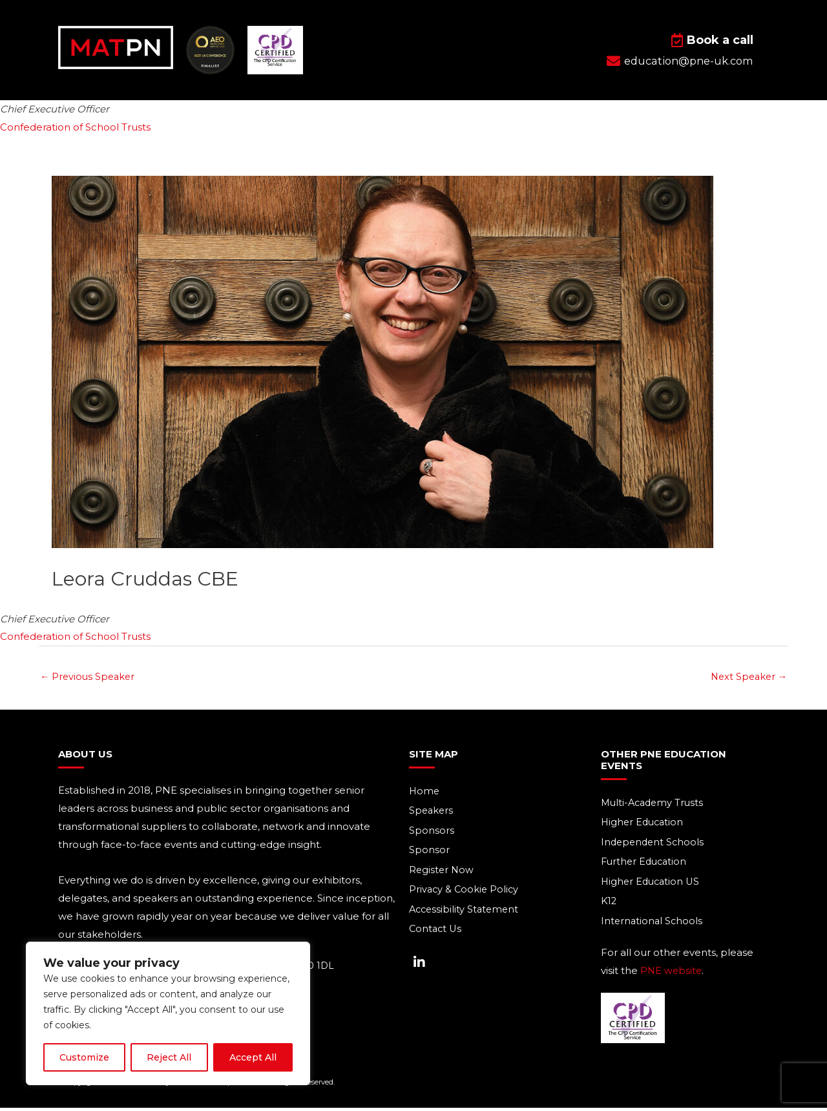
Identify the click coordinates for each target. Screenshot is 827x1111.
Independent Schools (654, 844)
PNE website (672, 974)
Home (425, 792)
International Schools (653, 924)
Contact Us (436, 932)
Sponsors (431, 832)
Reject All (169, 1057)
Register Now (442, 872)
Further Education (646, 864)
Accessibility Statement (466, 912)
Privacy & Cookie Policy (465, 892)
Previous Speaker (89, 677)
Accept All (253, 1057)
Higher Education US (652, 884)
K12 (609, 904)
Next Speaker (747, 677)
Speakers (432, 812)
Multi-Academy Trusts (654, 804)
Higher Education (644, 824)
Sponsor (429, 852)
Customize (84, 1057)
